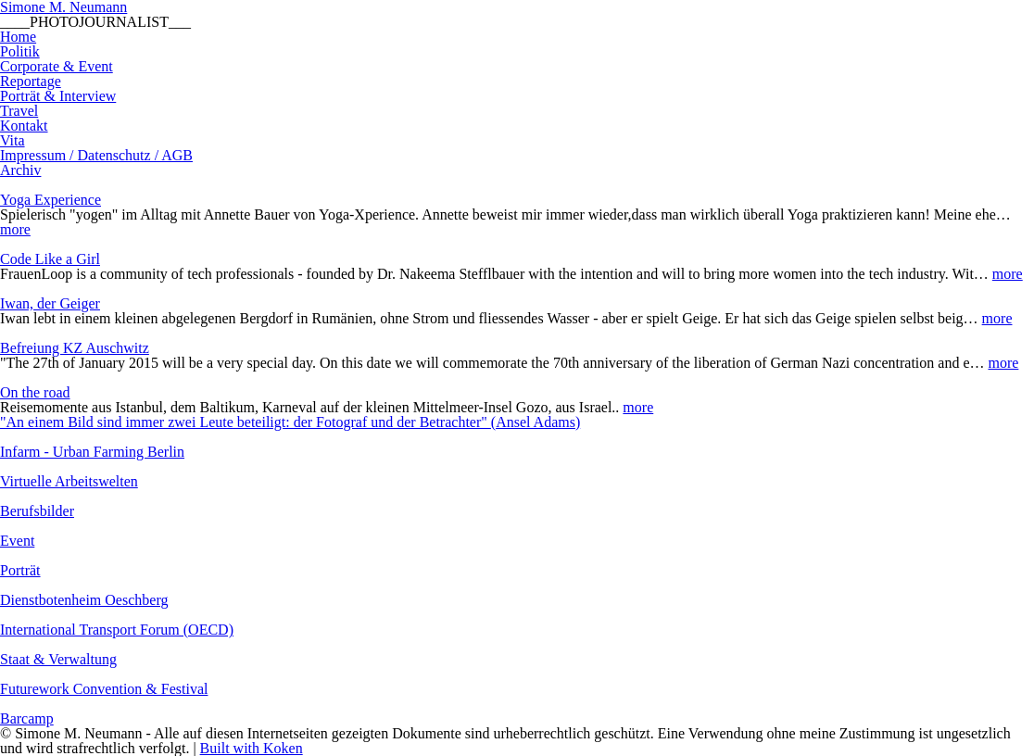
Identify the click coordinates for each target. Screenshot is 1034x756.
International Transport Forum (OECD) (116, 629)
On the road (35, 392)
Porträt (20, 570)
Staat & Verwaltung (58, 659)
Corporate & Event (56, 66)
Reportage (30, 81)
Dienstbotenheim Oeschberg (84, 600)
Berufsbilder (37, 511)
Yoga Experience (50, 200)
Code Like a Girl (50, 259)
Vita (12, 140)
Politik (20, 51)
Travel (19, 111)
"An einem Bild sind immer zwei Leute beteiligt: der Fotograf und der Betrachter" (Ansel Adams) (290, 422)
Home (18, 36)
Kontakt (24, 125)
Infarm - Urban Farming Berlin (92, 452)
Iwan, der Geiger (50, 303)
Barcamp (27, 718)
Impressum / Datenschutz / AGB (96, 155)
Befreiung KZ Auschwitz (74, 348)
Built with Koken (251, 748)
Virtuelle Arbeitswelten (69, 481)
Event (17, 540)
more (15, 229)
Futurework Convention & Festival (104, 689)
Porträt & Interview (58, 96)
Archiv (20, 170)
